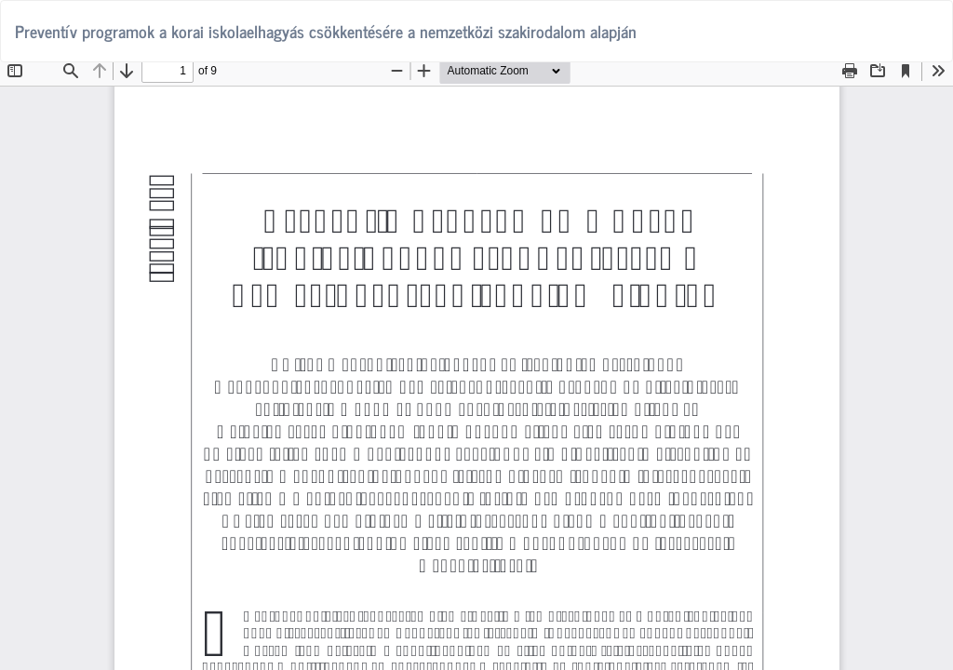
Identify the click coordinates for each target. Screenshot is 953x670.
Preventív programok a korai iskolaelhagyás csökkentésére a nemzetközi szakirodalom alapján (326, 31)
